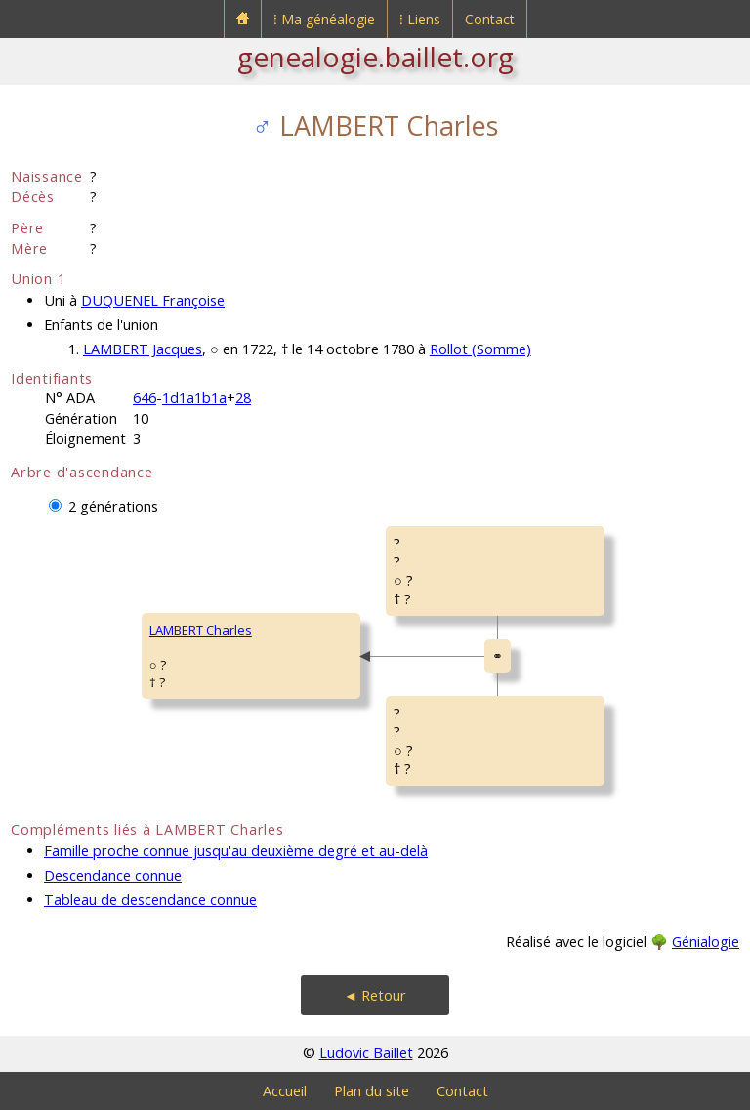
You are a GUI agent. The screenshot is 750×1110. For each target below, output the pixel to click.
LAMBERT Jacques (142, 349)
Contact (490, 19)
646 (144, 398)
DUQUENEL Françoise (153, 300)
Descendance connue (113, 875)
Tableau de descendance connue (150, 899)
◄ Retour (375, 995)
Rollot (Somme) (480, 349)
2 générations (113, 506)
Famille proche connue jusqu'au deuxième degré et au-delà (236, 851)
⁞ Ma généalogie (324, 19)
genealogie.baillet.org (375, 56)
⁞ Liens (419, 19)
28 (243, 398)
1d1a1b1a (194, 398)
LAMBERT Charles (200, 629)
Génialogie (705, 941)
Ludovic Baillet (366, 1053)
